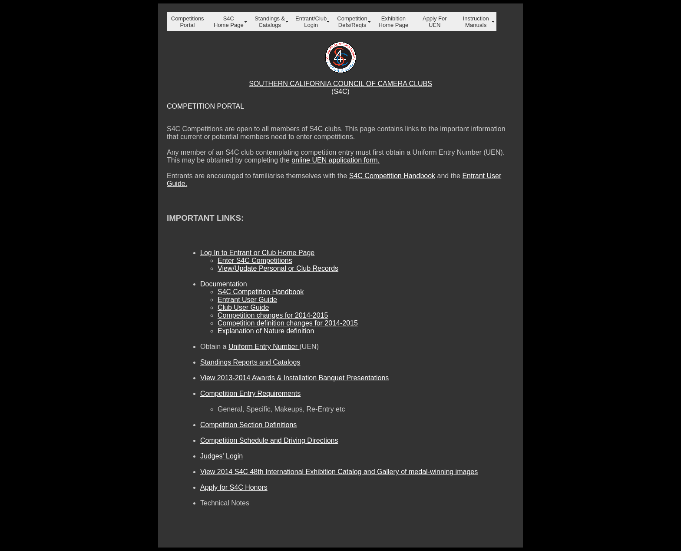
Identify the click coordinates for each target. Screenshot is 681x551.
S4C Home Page (229, 21)
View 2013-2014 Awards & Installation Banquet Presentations (294, 378)
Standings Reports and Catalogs (250, 362)
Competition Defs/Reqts (352, 21)
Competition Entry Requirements (250, 393)
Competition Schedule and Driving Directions (269, 440)
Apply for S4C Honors (234, 487)
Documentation (223, 284)
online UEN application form (334, 160)
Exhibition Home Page (394, 21)
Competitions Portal (187, 21)
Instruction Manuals (476, 21)
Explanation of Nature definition (266, 331)
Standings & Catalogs (270, 21)
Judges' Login (221, 456)
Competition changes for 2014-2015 (273, 315)
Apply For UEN (435, 21)
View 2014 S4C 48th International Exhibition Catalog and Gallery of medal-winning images (339, 471)
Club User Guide (243, 307)
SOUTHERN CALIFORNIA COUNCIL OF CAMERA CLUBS (340, 83)
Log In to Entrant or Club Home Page (257, 252)
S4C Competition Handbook (392, 175)
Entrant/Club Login (311, 21)
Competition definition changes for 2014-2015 (288, 323)
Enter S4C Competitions (255, 260)
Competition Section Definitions (248, 424)
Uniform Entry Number (264, 346)
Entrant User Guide (247, 299)
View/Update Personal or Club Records (278, 268)
